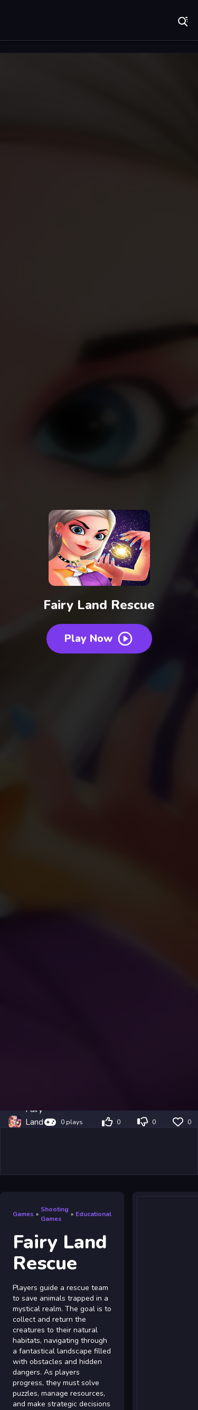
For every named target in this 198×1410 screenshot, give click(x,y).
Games (23, 1214)
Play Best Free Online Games (42, 21)
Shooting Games (55, 1214)
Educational (93, 1214)
